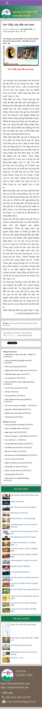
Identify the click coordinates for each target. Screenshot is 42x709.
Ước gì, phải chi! (10, 395)
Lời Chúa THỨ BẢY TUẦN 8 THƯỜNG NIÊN (24, 550)
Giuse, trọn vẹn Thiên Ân (13, 470)
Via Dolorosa (9, 417)
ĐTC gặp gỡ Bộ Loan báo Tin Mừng (23, 537)
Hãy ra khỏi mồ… (11, 440)
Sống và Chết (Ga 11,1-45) (14, 463)
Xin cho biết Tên (10, 378)
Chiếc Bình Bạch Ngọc (12, 374)
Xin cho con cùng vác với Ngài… (16, 405)
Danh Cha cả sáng (11, 366)
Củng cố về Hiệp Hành (12, 428)
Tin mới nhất (21, 489)
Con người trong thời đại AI (20, 572)
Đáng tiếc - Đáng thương (13, 409)
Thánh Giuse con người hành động (17, 478)
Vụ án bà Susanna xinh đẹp (14, 424)
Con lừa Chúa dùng (11, 388)
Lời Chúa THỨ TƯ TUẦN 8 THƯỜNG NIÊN (24, 604)
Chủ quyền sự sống (11, 467)
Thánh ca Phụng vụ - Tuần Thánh (16, 436)
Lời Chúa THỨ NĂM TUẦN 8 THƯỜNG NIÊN (24, 585)
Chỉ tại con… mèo (17, 658)
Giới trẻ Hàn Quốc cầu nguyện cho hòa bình (24, 532)
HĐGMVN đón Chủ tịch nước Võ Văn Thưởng (24, 653)
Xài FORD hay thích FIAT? (14, 447)
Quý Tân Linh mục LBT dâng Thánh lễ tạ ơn (25, 579)
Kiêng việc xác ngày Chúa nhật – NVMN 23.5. (20, 354)
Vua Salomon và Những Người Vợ (16, 455)
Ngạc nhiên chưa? (11, 432)
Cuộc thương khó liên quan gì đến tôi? (18, 399)
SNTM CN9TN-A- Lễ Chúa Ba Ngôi (23, 518)
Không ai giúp (10, 474)
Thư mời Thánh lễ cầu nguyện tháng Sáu (25, 589)
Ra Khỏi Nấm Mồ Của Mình (14, 444)
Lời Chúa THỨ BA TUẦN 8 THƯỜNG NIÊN (24, 610)
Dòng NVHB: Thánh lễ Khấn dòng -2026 (25, 495)
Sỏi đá (7, 392)
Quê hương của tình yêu (19, 513)
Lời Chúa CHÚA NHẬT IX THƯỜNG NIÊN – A (23, 544)
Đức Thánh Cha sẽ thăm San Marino (23, 507)
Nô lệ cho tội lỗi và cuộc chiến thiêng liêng (19, 382)
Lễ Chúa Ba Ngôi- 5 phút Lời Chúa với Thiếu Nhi (24, 526)
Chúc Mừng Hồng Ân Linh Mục (21, 645)
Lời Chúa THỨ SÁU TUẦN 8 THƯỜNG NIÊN (24, 556)
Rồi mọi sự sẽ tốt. (11, 451)
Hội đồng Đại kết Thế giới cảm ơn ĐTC (24, 560)
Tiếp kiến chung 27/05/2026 (20, 566)
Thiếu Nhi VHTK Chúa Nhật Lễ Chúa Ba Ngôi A (25, 597)
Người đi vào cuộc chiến (13, 413)
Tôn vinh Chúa (10, 459)
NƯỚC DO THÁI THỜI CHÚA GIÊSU (23, 625)
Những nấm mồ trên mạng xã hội (16, 370)
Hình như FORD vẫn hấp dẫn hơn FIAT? (18, 360)
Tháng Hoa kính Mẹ (17, 501)
